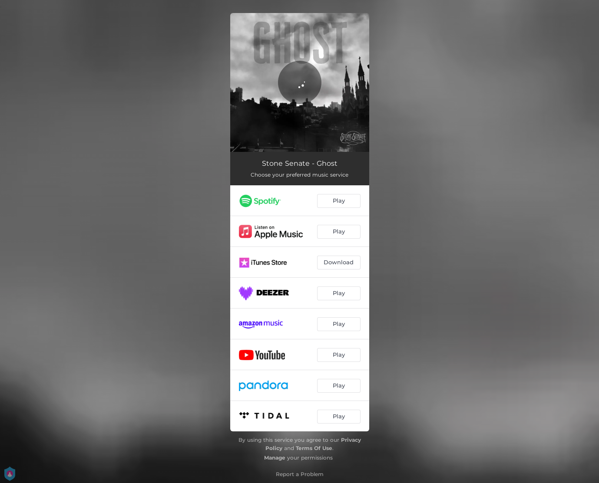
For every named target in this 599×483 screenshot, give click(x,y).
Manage (274, 457)
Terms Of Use (314, 448)
